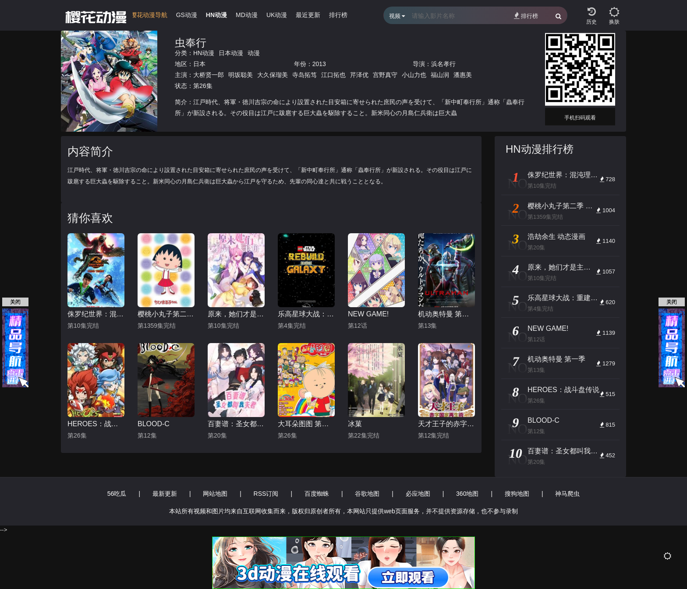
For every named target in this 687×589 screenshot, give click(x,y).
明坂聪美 (240, 74)
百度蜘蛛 (317, 493)
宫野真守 (385, 74)
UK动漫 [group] (276, 14)
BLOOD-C (154, 424)
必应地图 (418, 493)
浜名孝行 (443, 63)
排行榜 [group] (338, 14)
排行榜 (526, 15)
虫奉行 (190, 43)
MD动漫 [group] (247, 14)
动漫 (254, 52)
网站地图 (215, 493)
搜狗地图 (517, 493)
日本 (199, 63)
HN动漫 (203, 52)
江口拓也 (333, 74)
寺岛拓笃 (304, 74)
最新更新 (164, 493)
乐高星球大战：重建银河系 (306, 314)
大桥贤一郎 (208, 74)
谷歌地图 (367, 493)
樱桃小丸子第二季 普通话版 (166, 314)
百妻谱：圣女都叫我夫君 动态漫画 (236, 424)
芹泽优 (359, 74)
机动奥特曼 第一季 (446, 314)
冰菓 (355, 424)
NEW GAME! (368, 314)
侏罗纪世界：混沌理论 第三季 (95, 314)
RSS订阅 (266, 493)
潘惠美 (462, 74)
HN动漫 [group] (216, 14)
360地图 (467, 493)
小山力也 (414, 74)
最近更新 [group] (308, 14)
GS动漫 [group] (186, 14)
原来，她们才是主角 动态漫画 (236, 314)
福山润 (440, 74)
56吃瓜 (117, 493)
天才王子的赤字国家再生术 (446, 424)
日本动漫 (231, 52)
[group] (149, 17)
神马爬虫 (567, 493)
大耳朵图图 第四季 (306, 424)
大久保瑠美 (272, 74)
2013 (319, 63)
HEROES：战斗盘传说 (95, 424)
